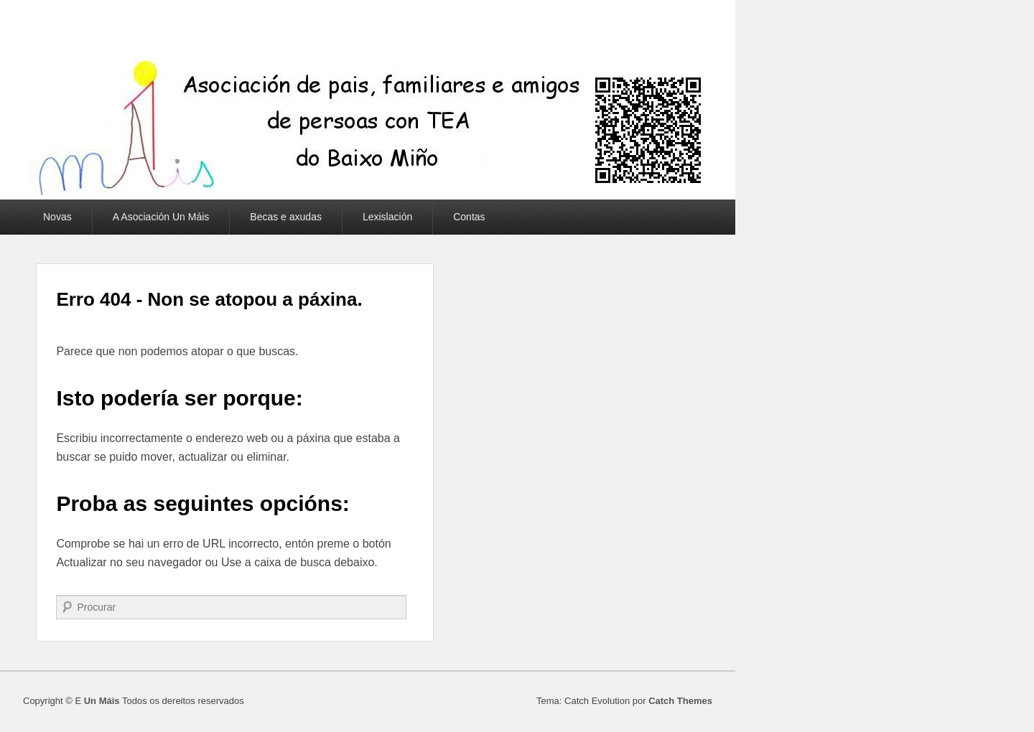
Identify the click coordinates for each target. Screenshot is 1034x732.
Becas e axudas (286, 216)
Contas (469, 216)
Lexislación (387, 216)
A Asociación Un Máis (161, 216)
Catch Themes (680, 700)
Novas (57, 216)
